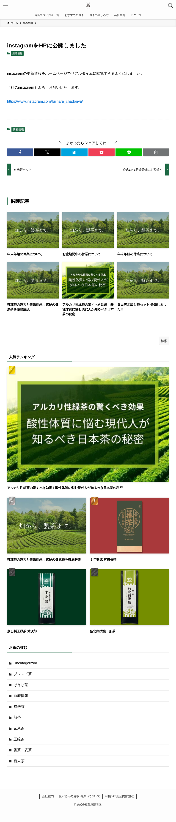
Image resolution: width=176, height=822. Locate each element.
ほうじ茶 (21, 685)
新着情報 (17, 53)
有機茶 (19, 707)
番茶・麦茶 (23, 750)
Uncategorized (25, 663)
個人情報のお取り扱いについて (79, 796)
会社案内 (48, 796)
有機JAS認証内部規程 (119, 796)
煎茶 (17, 717)
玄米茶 (19, 728)
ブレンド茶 (23, 674)
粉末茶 (19, 761)
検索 (164, 341)
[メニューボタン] (5, 5)
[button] (20, 152)
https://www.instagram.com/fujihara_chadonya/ (45, 101)
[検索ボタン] (170, 5)
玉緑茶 (19, 739)
